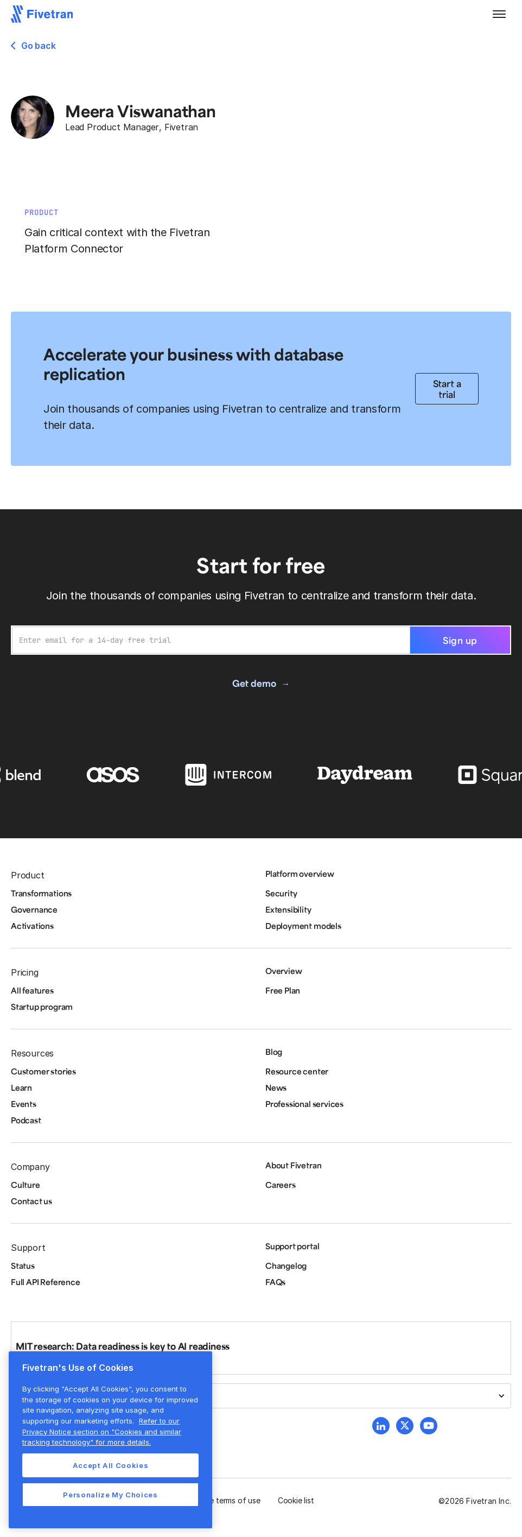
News (276, 1087)
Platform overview (299, 873)
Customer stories (43, 1071)
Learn (21, 1087)
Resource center (296, 1071)
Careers (280, 1185)
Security (281, 893)
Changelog (286, 1265)
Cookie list (296, 1500)
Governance (34, 909)
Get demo (254, 683)
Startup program (42, 1006)
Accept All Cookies (111, 1465)
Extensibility (288, 909)
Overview (283, 971)
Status (23, 1265)
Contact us (31, 1201)
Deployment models (303, 926)
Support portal (292, 1246)
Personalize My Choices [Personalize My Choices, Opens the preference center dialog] (110, 1494)
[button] (499, 14)
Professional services (304, 1104)
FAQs (275, 1282)
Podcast (26, 1120)
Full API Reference (45, 1282)
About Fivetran (293, 1165)
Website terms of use (223, 1500)
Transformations (41, 893)
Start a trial (447, 388)
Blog (273, 1052)
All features (32, 990)
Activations (32, 926)
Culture (25, 1185)
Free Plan (282, 990)
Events (23, 1104)
